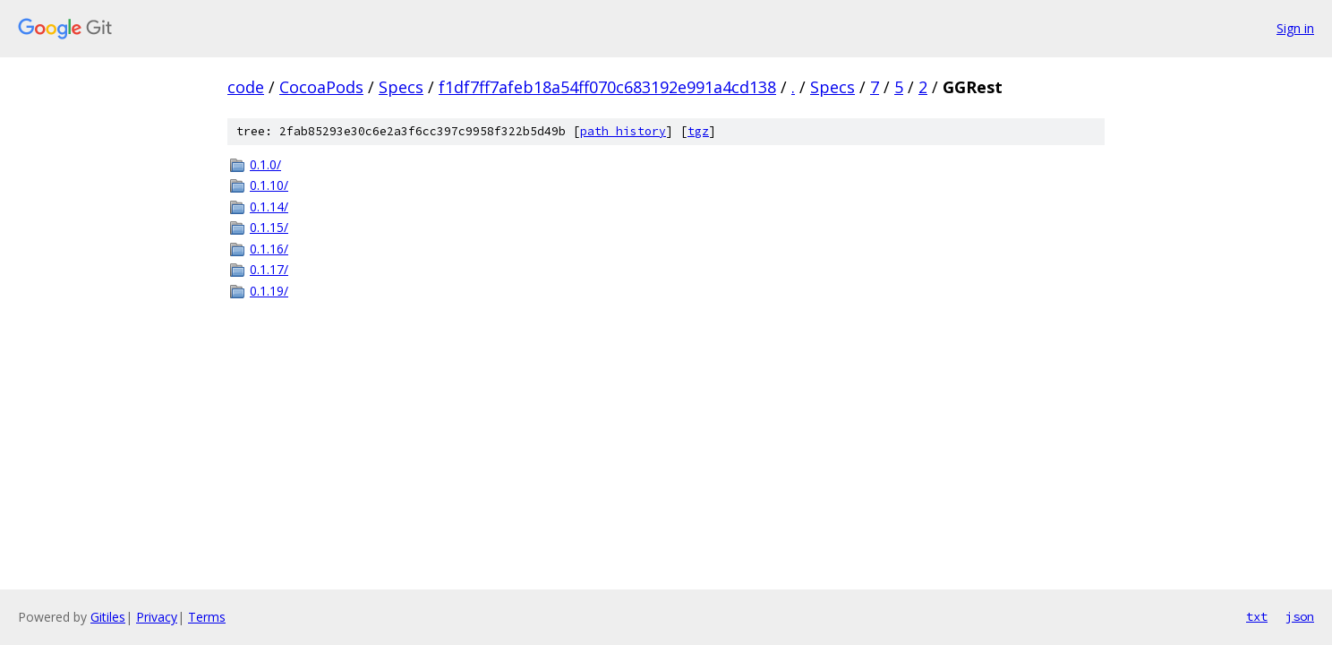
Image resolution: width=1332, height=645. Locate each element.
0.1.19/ (269, 290)
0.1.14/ (269, 206)
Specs (401, 87)
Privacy (156, 616)
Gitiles (107, 616)
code (245, 87)
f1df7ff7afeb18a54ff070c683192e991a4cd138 (607, 87)
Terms (207, 616)
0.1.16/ (269, 248)
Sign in (1295, 28)
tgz (698, 131)
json (1299, 616)
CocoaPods (321, 87)
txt (1257, 616)
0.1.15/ (269, 227)
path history (623, 131)
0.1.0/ (265, 164)
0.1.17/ (269, 269)
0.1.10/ (269, 185)
